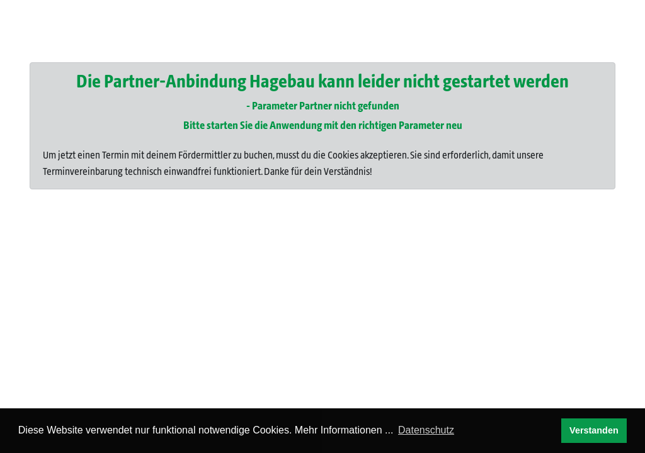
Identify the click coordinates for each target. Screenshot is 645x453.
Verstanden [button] (594, 430)
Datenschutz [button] (426, 430)
